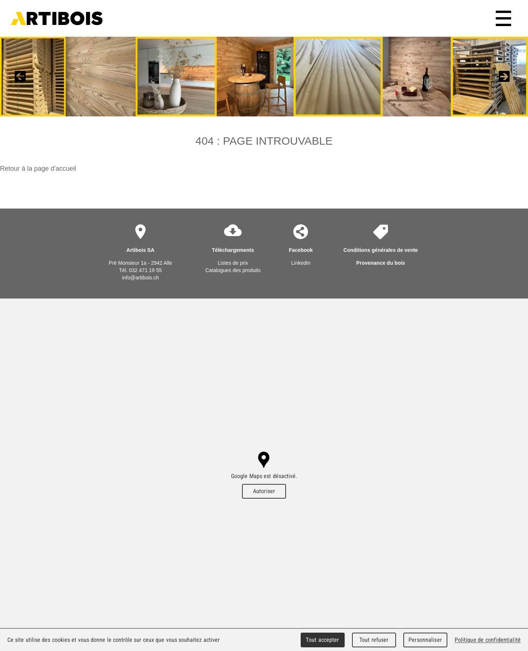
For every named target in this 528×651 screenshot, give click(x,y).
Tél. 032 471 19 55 (140, 270)
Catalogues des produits (233, 270)
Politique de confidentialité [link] (488, 639)
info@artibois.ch (140, 278)
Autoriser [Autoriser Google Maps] (264, 491)
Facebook (301, 250)
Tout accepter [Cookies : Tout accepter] (322, 639)
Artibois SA (57, 18)
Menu (504, 18)
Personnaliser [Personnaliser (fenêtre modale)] (425, 639)
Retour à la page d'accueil (38, 168)
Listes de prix (233, 263)
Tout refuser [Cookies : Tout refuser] (374, 639)
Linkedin (300, 263)
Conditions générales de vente (381, 250)
